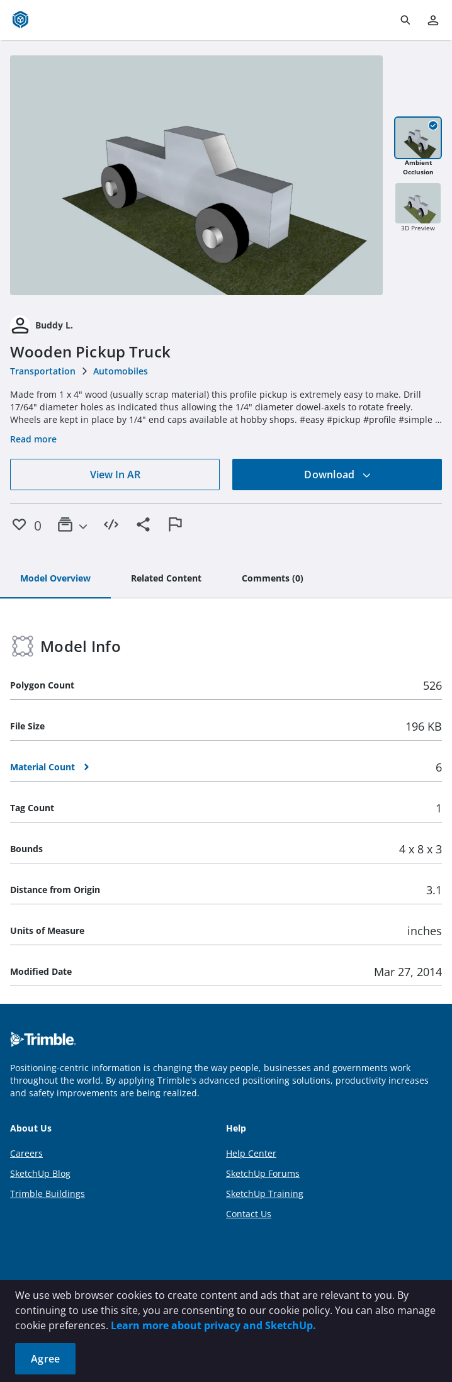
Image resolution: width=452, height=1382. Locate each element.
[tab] (55, 578)
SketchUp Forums (263, 1173)
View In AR (115, 474)
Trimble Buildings (47, 1193)
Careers (26, 1153)
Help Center (251, 1153)
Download (337, 474)
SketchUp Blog (40, 1173)
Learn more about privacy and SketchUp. (213, 1325)
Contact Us (248, 1214)
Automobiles (120, 371)
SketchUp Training (264, 1193)
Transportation (43, 371)
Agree (45, 1359)
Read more (33, 439)
